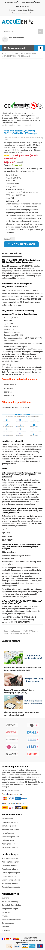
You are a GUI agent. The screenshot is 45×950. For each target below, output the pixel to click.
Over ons (12, 10)
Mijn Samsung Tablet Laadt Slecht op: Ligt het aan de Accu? (21, 713)
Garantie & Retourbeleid (11, 905)
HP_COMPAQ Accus (28, 54)
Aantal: (7, 239)
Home (4, 54)
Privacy (5, 916)
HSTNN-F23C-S (32, 192)
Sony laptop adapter (10, 884)
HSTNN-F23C (9, 388)
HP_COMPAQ (16, 178)
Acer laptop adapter (10, 858)
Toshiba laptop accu (10, 848)
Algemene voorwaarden (11, 920)
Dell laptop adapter (9, 866)
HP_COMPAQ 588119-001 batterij (17, 56)
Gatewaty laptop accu (10, 837)
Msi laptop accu (8, 833)
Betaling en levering (10, 902)
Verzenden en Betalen (26, 10)
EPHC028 (20, 189)
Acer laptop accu (8, 844)
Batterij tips (6, 912)
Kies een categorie (15, 48)
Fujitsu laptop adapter (11, 873)
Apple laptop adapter (10, 862)
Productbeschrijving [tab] (12, 253)
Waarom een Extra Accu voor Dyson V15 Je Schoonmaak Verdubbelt (22, 669)
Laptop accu (13, 54)
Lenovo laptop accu (10, 822)
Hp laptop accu (8, 819)
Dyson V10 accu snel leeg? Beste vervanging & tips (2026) (19, 691)
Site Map (5, 927)
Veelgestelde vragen (10, 909)
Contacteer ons (8, 923)
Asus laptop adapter (10, 869)
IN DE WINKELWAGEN (21, 244)
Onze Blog (6, 930)
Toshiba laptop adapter (11, 887)
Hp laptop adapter (9, 876)
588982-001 (20, 195)
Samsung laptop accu (10, 830)
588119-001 (10, 195)
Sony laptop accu (9, 826)
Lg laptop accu (8, 840)
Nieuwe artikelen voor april (21, 13)
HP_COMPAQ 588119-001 (24, 370)
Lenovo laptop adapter (11, 880)
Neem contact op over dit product (16, 125)
